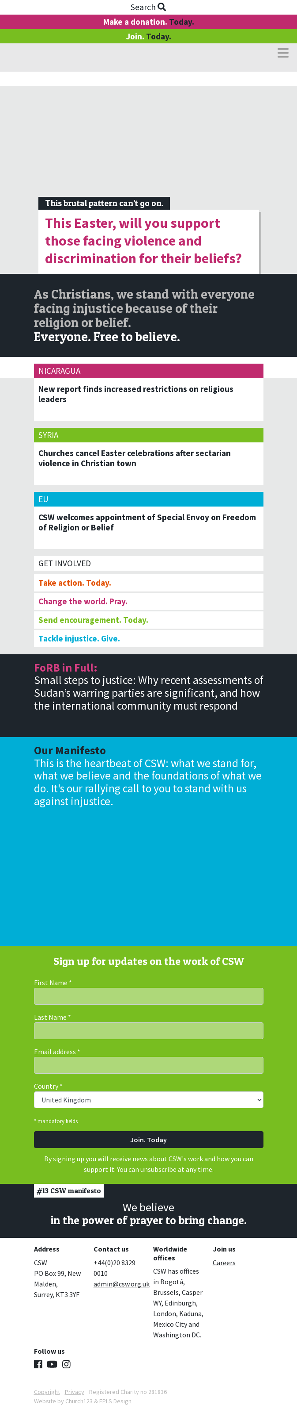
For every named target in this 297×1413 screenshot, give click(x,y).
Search (148, 7)
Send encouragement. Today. (93, 619)
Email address (57, 1051)
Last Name (52, 1017)
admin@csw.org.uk (122, 1283)
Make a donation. (148, 21)
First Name (53, 982)
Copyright (47, 1392)
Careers (224, 1262)
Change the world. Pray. (83, 601)
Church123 (79, 1401)
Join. (148, 36)
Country (48, 1086)
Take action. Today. (74, 582)
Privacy (74, 1392)
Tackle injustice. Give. (79, 638)
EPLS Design (115, 1401)
